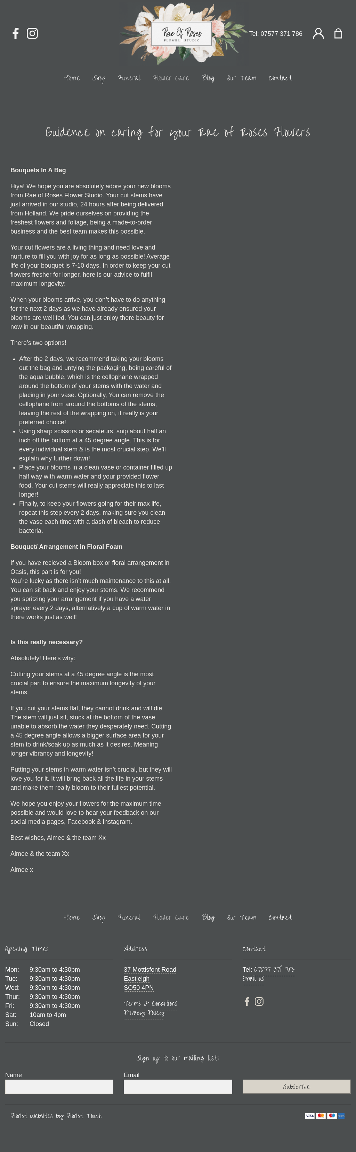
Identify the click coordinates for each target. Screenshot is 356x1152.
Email (131, 1075)
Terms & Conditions (150, 1003)
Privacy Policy (144, 1012)
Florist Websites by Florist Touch (56, 1116)
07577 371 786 (281, 34)
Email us (253, 978)
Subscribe (296, 1086)
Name (13, 1075)
